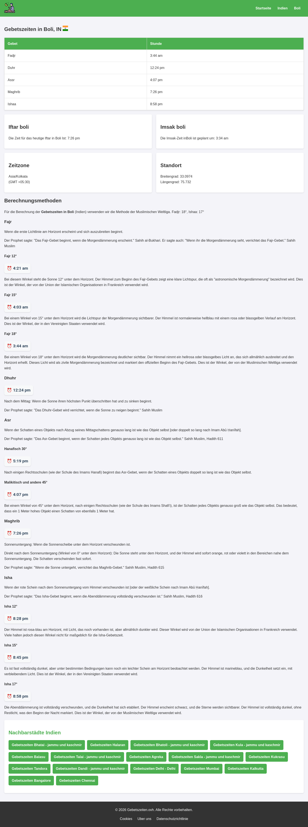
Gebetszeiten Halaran (107, 745)
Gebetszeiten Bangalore (31, 780)
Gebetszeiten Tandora (29, 768)
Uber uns (144, 819)
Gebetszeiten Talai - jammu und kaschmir (87, 757)
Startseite (263, 8)
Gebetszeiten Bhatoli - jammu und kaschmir (169, 745)
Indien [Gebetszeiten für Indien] (283, 8)
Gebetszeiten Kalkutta (246, 768)
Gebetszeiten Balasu (28, 757)
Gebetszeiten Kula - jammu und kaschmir (246, 745)
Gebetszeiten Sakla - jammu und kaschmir (206, 757)
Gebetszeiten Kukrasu (267, 757)
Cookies (126, 819)
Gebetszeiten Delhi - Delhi (154, 768)
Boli (297, 8)
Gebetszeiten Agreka (146, 757)
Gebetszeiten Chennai (77, 780)
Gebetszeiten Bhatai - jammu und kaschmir (47, 745)
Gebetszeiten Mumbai (201, 768)
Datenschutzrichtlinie (172, 819)
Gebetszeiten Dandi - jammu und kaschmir (90, 768)
